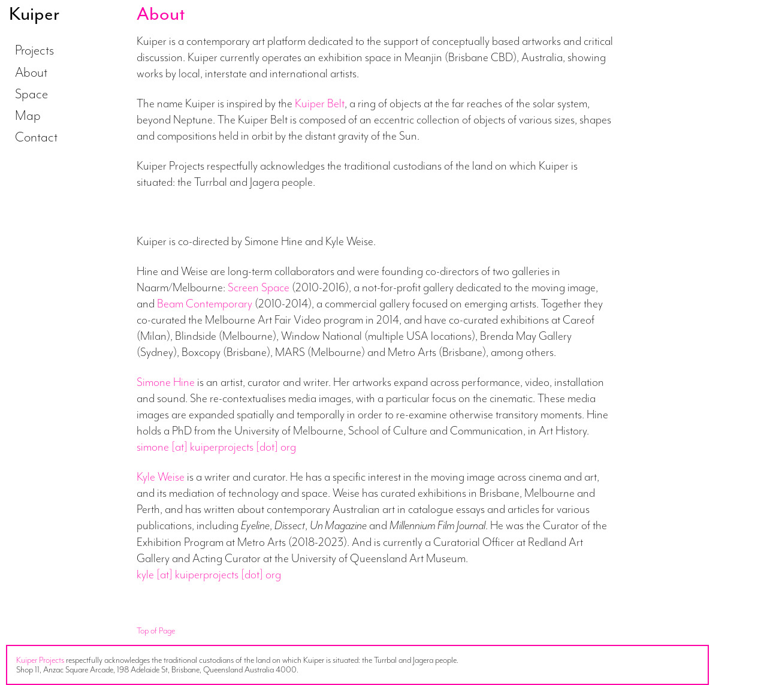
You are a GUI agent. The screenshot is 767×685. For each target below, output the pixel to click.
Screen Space (258, 287)
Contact (36, 136)
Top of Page (156, 630)
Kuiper (34, 13)
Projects (34, 49)
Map (28, 115)
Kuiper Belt (320, 103)
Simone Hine (166, 382)
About (31, 72)
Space (31, 93)
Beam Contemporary (204, 303)
